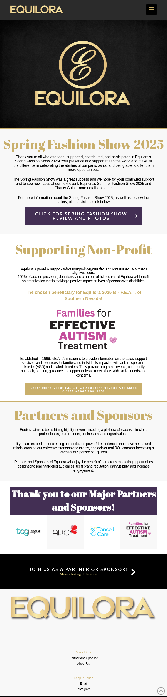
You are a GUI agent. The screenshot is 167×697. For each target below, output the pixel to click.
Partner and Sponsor (83, 658)
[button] (151, 9)
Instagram (83, 689)
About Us (83, 663)
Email (83, 683)
